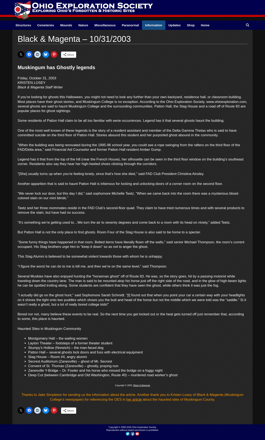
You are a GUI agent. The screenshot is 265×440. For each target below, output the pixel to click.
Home (205, 25)
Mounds (66, 25)
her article (134, 399)
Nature (83, 25)
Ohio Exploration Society (144, 427)
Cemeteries (45, 25)
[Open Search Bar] (247, 25)
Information (153, 25)
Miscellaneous (105, 25)
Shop (191, 25)
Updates (175, 25)
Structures (23, 25)
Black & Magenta (141, 385)
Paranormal (130, 25)
